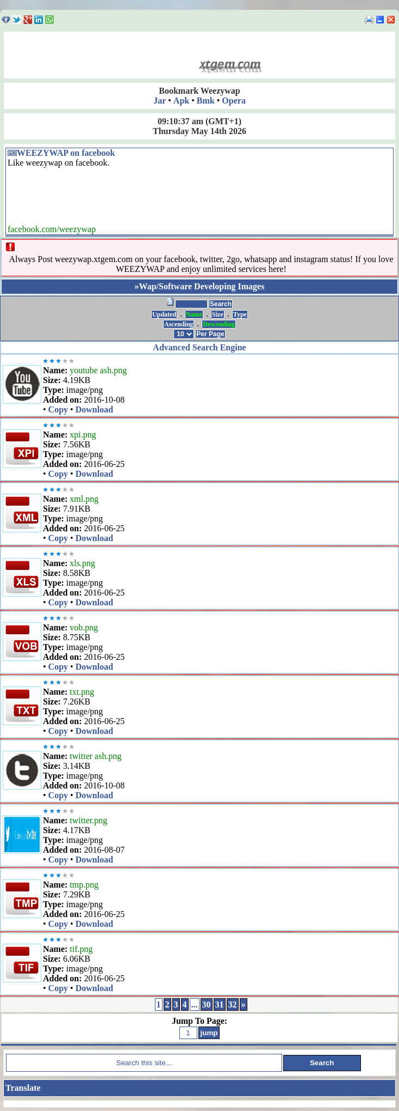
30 (206, 1004)
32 (232, 1004)
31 (219, 1004)
